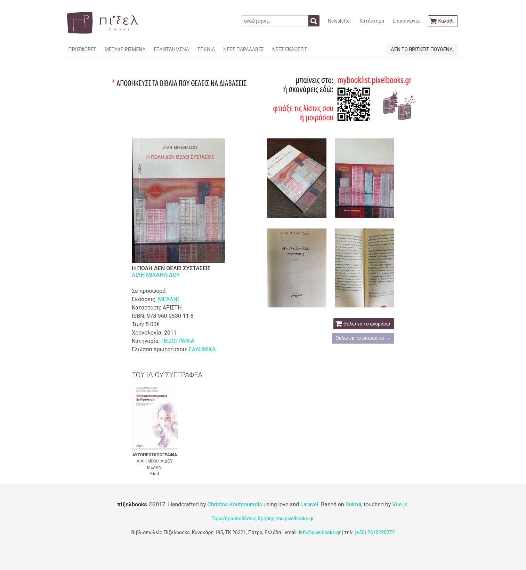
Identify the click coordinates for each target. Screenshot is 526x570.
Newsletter (339, 21)
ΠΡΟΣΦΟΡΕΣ (82, 49)
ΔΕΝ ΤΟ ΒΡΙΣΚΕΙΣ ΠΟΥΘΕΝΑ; (422, 49)
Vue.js (399, 504)
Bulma (353, 504)
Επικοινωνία (406, 21)
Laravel (309, 504)
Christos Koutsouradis (234, 504)
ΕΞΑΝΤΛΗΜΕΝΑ (171, 49)
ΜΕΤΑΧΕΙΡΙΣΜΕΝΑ (125, 49)
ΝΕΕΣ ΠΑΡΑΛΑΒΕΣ (243, 49)
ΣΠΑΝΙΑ (206, 49)
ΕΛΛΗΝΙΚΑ (202, 349)
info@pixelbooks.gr (320, 532)
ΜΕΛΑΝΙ (168, 299)
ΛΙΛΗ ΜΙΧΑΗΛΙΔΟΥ (156, 275)
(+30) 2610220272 (375, 532)
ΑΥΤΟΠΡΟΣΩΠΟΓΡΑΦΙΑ (154, 454)
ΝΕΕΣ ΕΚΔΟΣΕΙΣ (289, 49)
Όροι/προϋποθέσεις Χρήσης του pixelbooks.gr (263, 518)
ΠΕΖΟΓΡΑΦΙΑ (177, 341)
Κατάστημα (371, 21)
